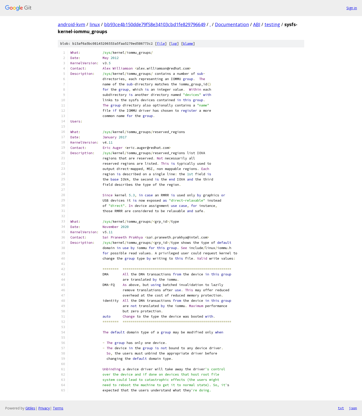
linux (94, 24)
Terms (58, 408)
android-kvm (71, 24)
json (353, 408)
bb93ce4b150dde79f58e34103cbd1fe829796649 (154, 24)
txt (341, 408)
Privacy (44, 408)
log (174, 43)
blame (188, 43)
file (161, 43)
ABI (256, 24)
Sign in (351, 8)
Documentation (232, 24)
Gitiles (30, 408)
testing (272, 24)
